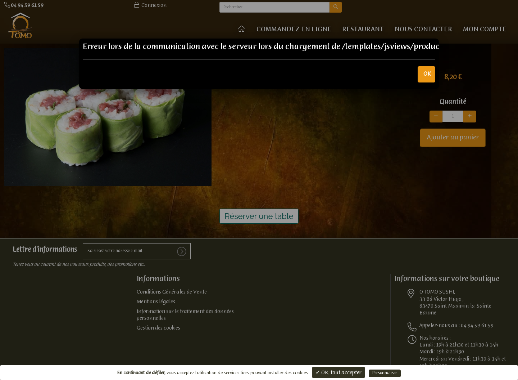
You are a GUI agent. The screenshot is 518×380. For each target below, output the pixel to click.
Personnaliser (384, 373)
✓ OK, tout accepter (338, 373)
